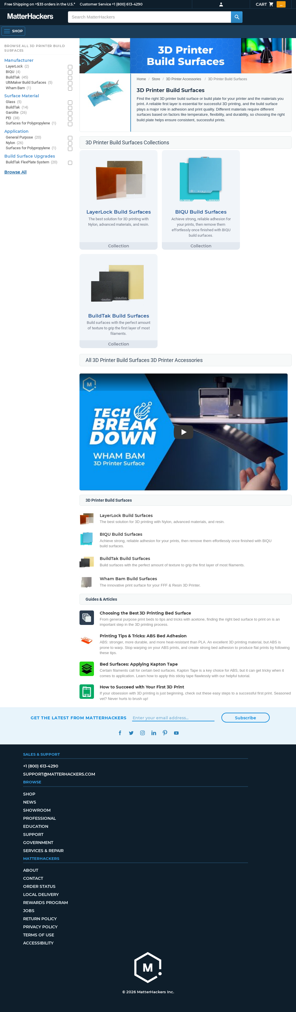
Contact (33, 878)
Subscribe (245, 717)
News (29, 802)
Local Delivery (41, 894)
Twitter (131, 733)
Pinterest (165, 733)
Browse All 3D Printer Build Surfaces (34, 48)
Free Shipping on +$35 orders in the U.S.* (39, 4)
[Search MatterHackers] (237, 17)
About (30, 870)
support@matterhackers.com (59, 774)
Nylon (14, 143)
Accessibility (38, 943)
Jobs (28, 910)
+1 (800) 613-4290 (127, 4)
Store (156, 79)
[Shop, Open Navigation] (13, 31)
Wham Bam (18, 88)
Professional (39, 818)
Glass (14, 102)
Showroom (37, 810)
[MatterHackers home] (148, 968)
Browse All (15, 172)
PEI (13, 118)
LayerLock (17, 66)
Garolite (16, 112)
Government (38, 842)
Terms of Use (38, 935)
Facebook (120, 733)
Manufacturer (19, 60)
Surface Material (21, 95)
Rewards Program (45, 902)
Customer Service (95, 4)
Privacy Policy (40, 926)
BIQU (13, 72)
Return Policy (40, 918)
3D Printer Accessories (183, 79)
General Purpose (23, 137)
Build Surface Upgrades (29, 156)
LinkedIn (154, 733)
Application (16, 131)
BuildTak (17, 77)
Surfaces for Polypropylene (31, 123)
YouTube (176, 733)
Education (35, 826)
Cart (271, 4)
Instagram (142, 733)
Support (33, 834)
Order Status (39, 886)
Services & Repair (43, 850)
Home (141, 79)
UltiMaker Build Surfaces (29, 82)
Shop (29, 794)
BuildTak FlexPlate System (32, 162)
